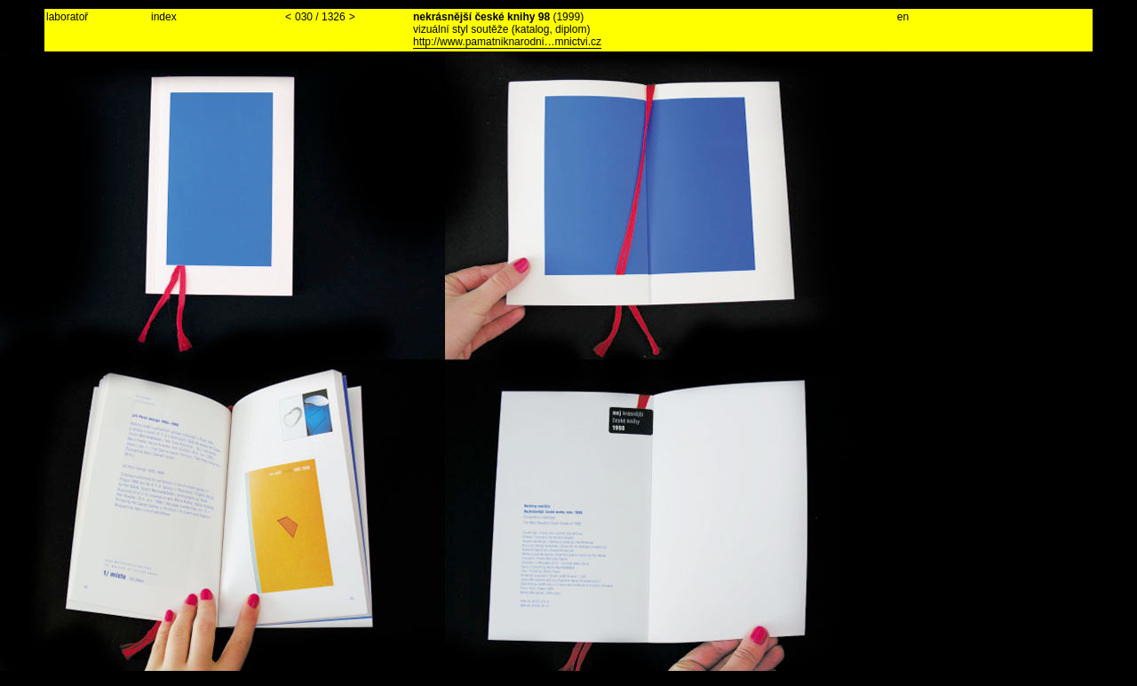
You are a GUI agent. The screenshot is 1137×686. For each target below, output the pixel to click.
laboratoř (67, 17)
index (164, 17)
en (903, 17)
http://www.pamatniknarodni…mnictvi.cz (507, 41)
